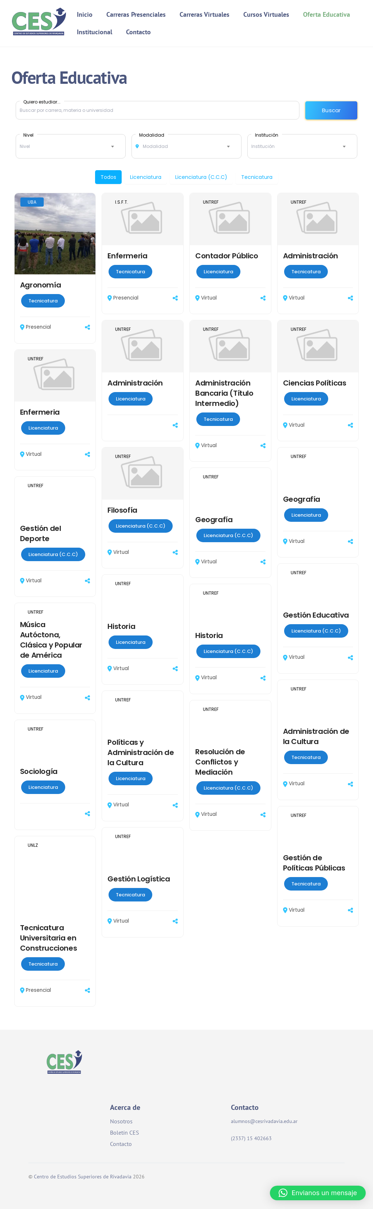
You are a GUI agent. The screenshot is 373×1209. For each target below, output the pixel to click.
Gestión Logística (138, 879)
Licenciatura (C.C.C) (201, 177)
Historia (121, 626)
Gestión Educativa (316, 615)
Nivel (28, 135)
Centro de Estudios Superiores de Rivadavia (82, 1176)
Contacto (138, 32)
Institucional (95, 32)
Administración (310, 256)
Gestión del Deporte (40, 533)
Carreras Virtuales (205, 14)
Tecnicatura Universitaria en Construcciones (48, 938)
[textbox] (71, 146)
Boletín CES (124, 1132)
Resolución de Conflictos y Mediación (220, 762)
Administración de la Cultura (316, 737)
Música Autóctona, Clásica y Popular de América (51, 639)
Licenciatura (145, 177)
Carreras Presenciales (136, 14)
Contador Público (226, 256)
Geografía (301, 499)
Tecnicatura (256, 177)
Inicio (85, 14)
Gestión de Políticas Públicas (314, 863)
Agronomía (40, 285)
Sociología (39, 771)
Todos (108, 177)
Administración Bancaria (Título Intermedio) (224, 393)
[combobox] (71, 146)
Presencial (35, 327)
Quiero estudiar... (41, 102)
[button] (318, 1193)
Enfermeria (127, 256)
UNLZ (33, 845)
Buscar (331, 110)
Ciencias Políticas (314, 383)
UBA (32, 202)
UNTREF (211, 202)
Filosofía (122, 510)
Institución (266, 135)
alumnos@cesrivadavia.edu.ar (264, 1121)
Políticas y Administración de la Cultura (140, 752)
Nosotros (121, 1121)
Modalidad (151, 135)
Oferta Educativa (326, 14)
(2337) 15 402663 (256, 1138)
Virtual (206, 297)
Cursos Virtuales (267, 14)
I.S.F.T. (121, 202)
